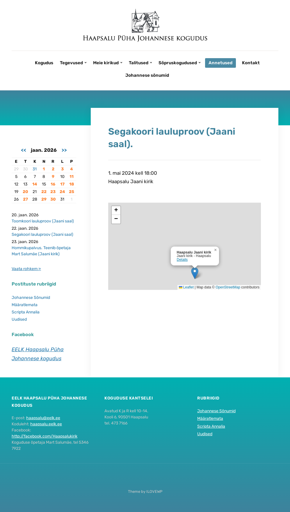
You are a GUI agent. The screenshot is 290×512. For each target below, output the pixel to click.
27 (25, 199)
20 (25, 191)
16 (53, 184)
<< (23, 150)
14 (34, 184)
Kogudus (44, 62)
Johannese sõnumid (147, 75)
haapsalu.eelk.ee (46, 424)
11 (72, 176)
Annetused (220, 62)
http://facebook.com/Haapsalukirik (44, 436)
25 (71, 191)
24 (62, 191)
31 (35, 169)
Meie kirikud (106, 62)
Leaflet (186, 287)
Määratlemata (25, 304)
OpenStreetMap (228, 287)
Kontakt (251, 62)
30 (53, 199)
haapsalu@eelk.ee (43, 417)
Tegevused (71, 62)
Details (182, 260)
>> (64, 150)
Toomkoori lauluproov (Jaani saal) (43, 221)
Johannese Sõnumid (31, 297)
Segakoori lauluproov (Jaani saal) (42, 234)
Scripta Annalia (26, 312)
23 (53, 191)
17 (62, 184)
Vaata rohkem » (26, 268)
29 (44, 199)
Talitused (138, 62)
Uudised (19, 319)
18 (71, 184)
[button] (194, 273)
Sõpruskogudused (178, 62)
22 (44, 191)
